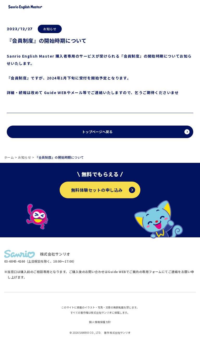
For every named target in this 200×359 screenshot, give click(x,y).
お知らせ (49, 29)
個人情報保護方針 (100, 322)
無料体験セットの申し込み (103, 190)
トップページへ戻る (97, 131)
